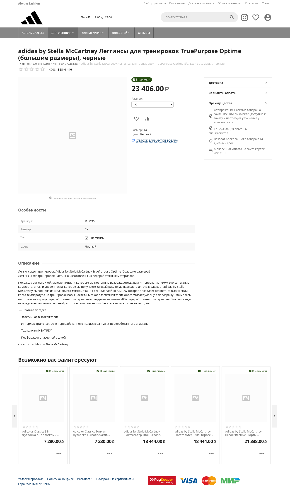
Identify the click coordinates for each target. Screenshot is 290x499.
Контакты (252, 3)
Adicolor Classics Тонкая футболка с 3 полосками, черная (90, 433)
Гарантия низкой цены (34, 484)
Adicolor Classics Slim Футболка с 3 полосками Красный (39, 433)
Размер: (137, 98)
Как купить (177, 3)
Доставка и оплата (201, 3)
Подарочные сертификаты (115, 479)
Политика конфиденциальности (69, 479)
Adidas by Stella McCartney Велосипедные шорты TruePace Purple (243, 433)
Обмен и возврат (230, 3)
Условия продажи (30, 479)
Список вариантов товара (157, 140)
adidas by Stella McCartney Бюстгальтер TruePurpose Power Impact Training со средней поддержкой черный (195, 433)
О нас (266, 3)
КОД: (52, 69)
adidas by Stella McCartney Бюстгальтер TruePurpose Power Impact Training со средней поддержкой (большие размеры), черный (144, 433)
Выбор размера (155, 3)
